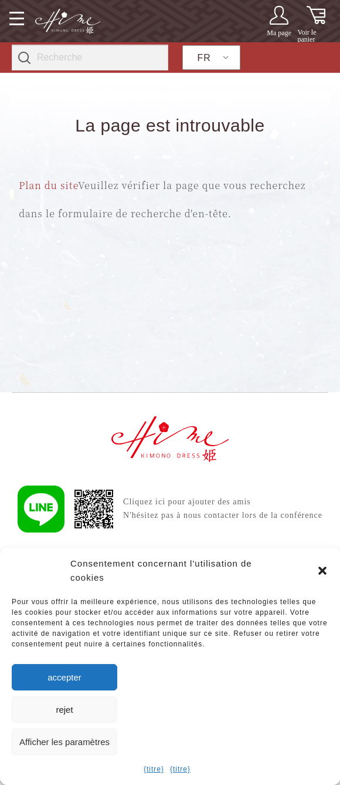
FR (204, 58)
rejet (64, 710)
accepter (64, 677)
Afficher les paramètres (64, 742)
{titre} (154, 769)
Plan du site (48, 185)
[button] (322, 571)
